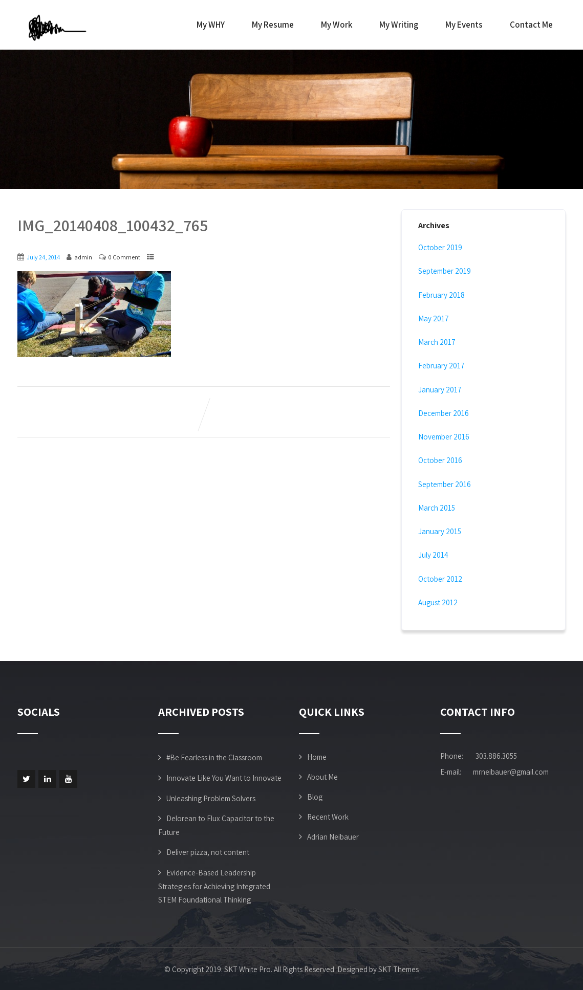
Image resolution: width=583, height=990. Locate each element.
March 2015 (436, 508)
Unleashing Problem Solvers (210, 798)
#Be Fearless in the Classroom (214, 757)
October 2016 (440, 460)
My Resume (273, 24)
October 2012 (440, 579)
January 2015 (439, 531)
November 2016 (443, 437)
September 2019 (444, 271)
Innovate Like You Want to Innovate (224, 778)
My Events (464, 24)
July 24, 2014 (43, 257)
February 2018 (441, 295)
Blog (314, 797)
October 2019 (440, 247)
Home (317, 757)
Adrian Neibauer (333, 837)
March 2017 (437, 342)
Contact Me (531, 24)
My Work (336, 24)
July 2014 (433, 555)
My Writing (398, 24)
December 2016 (443, 413)
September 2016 (444, 484)
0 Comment (124, 257)
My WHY (211, 24)
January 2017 (440, 389)
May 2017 (433, 318)
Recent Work (328, 817)
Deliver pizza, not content (207, 852)
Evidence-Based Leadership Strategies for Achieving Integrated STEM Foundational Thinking (214, 886)
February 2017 (441, 365)
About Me (322, 777)
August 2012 (438, 602)
